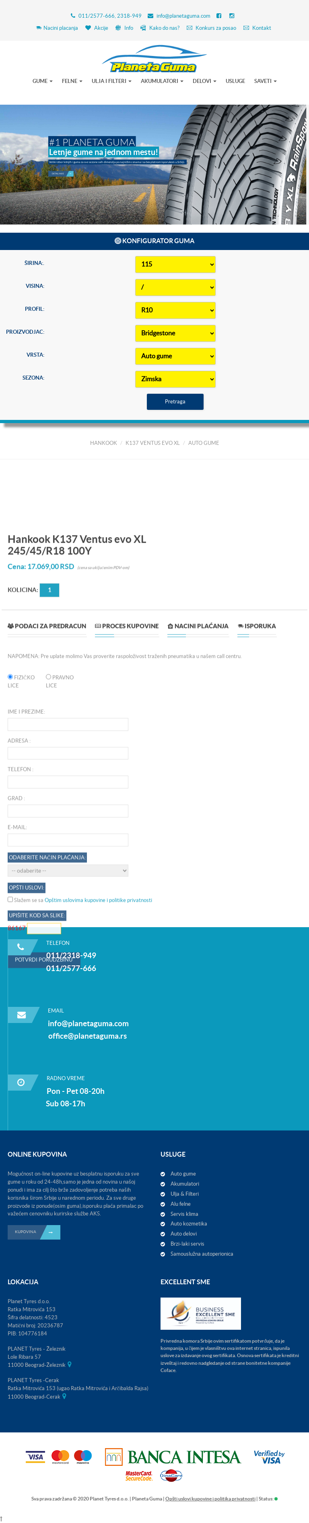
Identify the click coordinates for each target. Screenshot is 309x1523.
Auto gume (183, 1174)
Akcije (96, 28)
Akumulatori (185, 1184)
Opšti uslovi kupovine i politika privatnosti (210, 1498)
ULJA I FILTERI (112, 81)
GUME (43, 81)
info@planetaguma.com (183, 16)
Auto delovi (184, 1234)
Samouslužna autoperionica (202, 1254)
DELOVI (204, 81)
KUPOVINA (37, 1232)
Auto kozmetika (189, 1224)
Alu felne (181, 1204)
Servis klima (184, 1214)
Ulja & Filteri (185, 1194)
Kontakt (257, 28)
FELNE (72, 81)
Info (124, 28)
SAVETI (265, 81)
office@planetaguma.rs (87, 1035)
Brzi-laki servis (187, 1244)
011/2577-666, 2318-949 (110, 16)
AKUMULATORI (162, 81)
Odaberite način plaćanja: (47, 1267)
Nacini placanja (57, 28)
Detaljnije (63, 165)
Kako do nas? (159, 28)
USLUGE (235, 81)
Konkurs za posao (211, 28)
